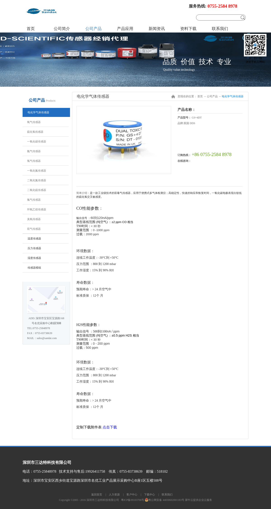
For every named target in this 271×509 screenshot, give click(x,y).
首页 (31, 28)
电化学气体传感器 (232, 96)
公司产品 (212, 96)
